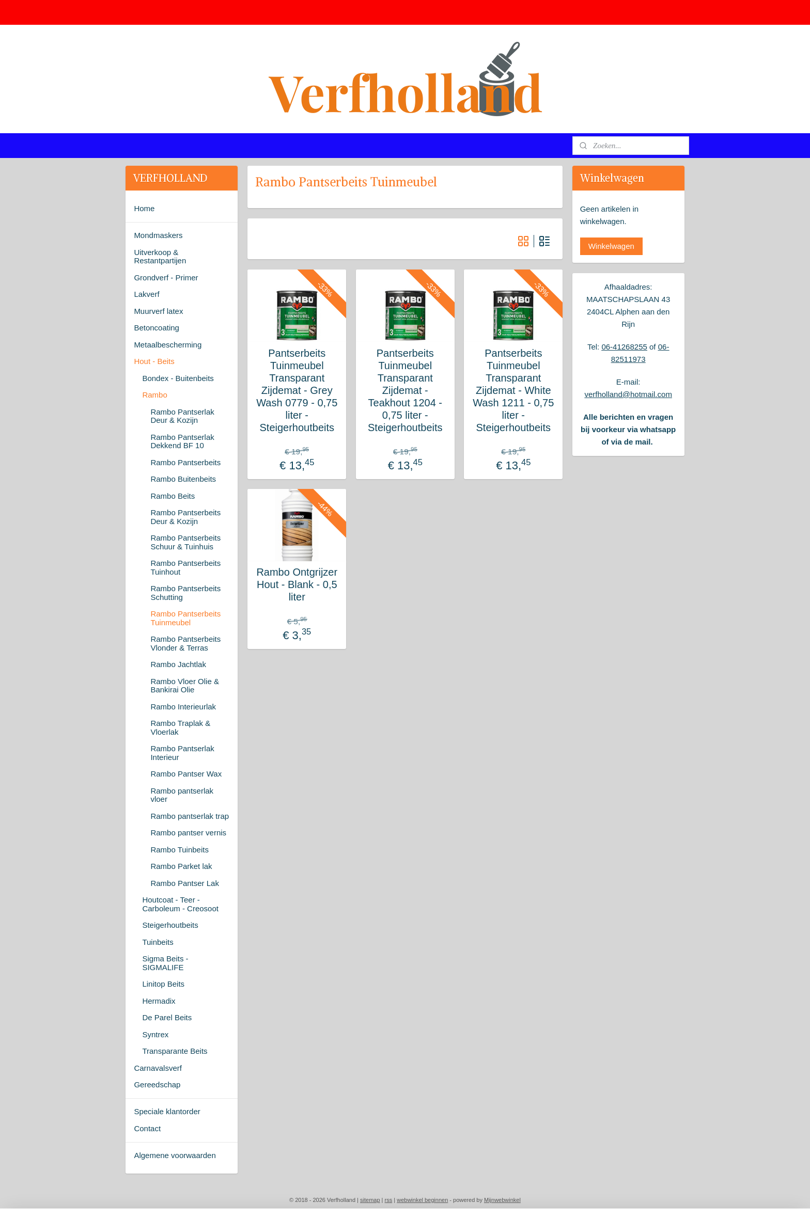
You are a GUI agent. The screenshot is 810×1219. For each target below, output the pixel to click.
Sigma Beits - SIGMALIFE (165, 963)
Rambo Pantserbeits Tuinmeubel (185, 618)
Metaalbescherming (167, 344)
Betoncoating (156, 327)
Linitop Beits (163, 983)
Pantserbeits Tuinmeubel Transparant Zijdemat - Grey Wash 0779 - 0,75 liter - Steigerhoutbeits (296, 390)
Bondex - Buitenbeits (177, 378)
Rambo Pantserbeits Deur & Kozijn (185, 517)
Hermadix (158, 1000)
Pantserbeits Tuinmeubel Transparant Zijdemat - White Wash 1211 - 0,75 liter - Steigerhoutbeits (513, 390)
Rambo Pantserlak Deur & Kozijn (182, 416)
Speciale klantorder (167, 1111)
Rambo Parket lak (181, 866)
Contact (147, 1128)
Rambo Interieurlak (183, 706)
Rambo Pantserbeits (185, 462)
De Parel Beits (167, 1017)
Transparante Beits (174, 1051)
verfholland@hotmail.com (628, 394)
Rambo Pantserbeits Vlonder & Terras (185, 643)
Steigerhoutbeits (170, 925)
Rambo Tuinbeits (179, 849)
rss (389, 1200)
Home (144, 208)
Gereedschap (157, 1084)
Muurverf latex (158, 311)
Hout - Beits (154, 361)
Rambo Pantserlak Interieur (182, 753)
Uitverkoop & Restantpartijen (160, 256)
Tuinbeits (157, 942)
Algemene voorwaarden (174, 1155)
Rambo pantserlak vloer (181, 795)
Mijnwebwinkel (502, 1200)
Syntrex (155, 1034)
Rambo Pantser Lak (184, 883)
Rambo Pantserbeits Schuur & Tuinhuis (185, 542)
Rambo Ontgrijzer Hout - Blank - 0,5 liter (296, 584)
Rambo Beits (172, 496)
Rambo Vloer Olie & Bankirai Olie (184, 685)
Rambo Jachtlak (178, 664)
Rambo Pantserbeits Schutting (185, 592)
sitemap (370, 1200)
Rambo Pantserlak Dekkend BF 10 (182, 441)
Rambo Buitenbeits (183, 478)
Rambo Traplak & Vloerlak (180, 727)
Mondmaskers (158, 235)
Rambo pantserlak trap (189, 816)
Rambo (154, 394)
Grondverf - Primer (166, 277)
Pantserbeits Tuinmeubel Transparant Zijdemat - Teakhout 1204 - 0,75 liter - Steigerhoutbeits (405, 390)
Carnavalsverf (158, 1068)
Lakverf (146, 294)
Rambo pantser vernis (188, 832)
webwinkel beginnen (422, 1200)
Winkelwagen (611, 246)
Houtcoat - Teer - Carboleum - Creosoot (180, 904)
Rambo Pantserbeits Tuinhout (185, 567)
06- (607, 346)
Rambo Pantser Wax (186, 773)
